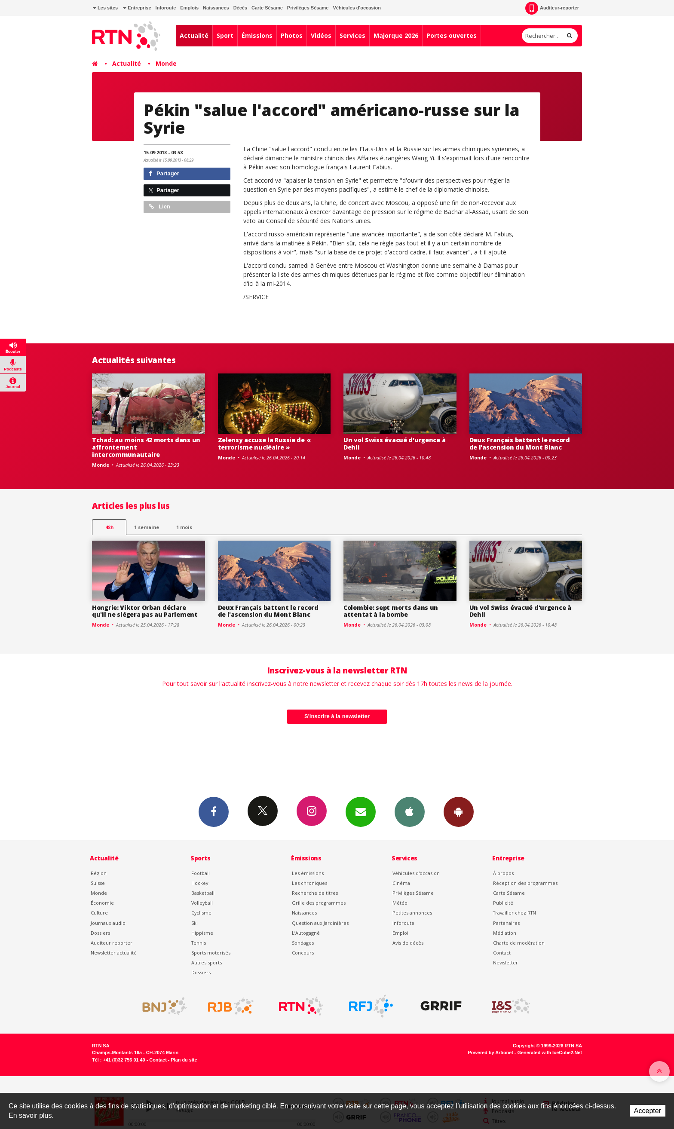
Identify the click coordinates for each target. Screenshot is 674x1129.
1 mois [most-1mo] (184, 527)
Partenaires (506, 923)
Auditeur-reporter (552, 8)
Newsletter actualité (114, 952)
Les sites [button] (105, 7)
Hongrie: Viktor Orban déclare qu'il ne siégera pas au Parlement (145, 611)
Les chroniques (309, 883)
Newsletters (361, 811)
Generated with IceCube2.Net (550, 1052)
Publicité (503, 903)
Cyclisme (201, 912)
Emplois (189, 7)
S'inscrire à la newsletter (337, 716)
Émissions (257, 35)
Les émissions (308, 873)
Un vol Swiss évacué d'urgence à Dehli (394, 443)
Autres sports (206, 962)
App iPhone (410, 811)
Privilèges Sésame (308, 7)
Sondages (303, 942)
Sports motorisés (210, 952)
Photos (292, 35)
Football (200, 873)
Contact (502, 952)
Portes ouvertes (451, 35)
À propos (503, 873)
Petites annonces (412, 912)
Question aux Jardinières (320, 923)
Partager (164, 173)
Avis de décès (407, 942)
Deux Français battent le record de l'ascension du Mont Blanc (519, 443)
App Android (459, 811)
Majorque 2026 (396, 35)
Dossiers (100, 933)
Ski (194, 923)
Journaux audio (108, 923)
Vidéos (321, 35)
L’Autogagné (306, 933)
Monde (166, 63)
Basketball (202, 893)
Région (99, 873)
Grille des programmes (319, 903)
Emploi (400, 933)
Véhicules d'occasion (356, 7)
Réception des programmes (525, 883)
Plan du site (184, 1059)
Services (352, 35)
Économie (102, 903)
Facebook (214, 811)
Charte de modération (519, 942)
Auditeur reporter (111, 942)
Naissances (216, 7)
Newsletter (505, 962)
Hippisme (202, 933)
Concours (303, 952)
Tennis (198, 942)
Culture (99, 912)
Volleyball (202, 903)
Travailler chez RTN (514, 912)
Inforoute (166, 7)
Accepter (647, 1110)
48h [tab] (109, 527)
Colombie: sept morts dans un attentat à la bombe (390, 611)
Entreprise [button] (137, 7)
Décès (240, 7)
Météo (399, 903)
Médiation (504, 933)
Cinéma (401, 883)
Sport (225, 35)
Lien (159, 206)
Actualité (194, 35)
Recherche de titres (315, 893)
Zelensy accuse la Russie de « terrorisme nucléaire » (264, 443)
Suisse (98, 883)
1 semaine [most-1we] (146, 527)
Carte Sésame (267, 7)
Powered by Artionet (490, 1052)
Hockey (199, 883)
